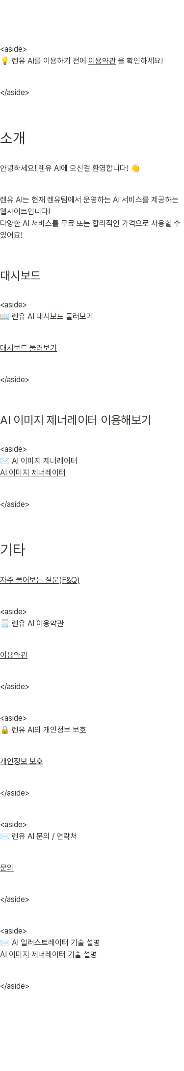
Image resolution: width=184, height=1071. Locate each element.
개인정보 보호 (21, 761)
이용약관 (102, 61)
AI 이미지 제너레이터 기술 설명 (48, 954)
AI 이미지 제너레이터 (33, 472)
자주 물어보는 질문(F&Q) (40, 580)
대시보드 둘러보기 (28, 348)
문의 (7, 867)
